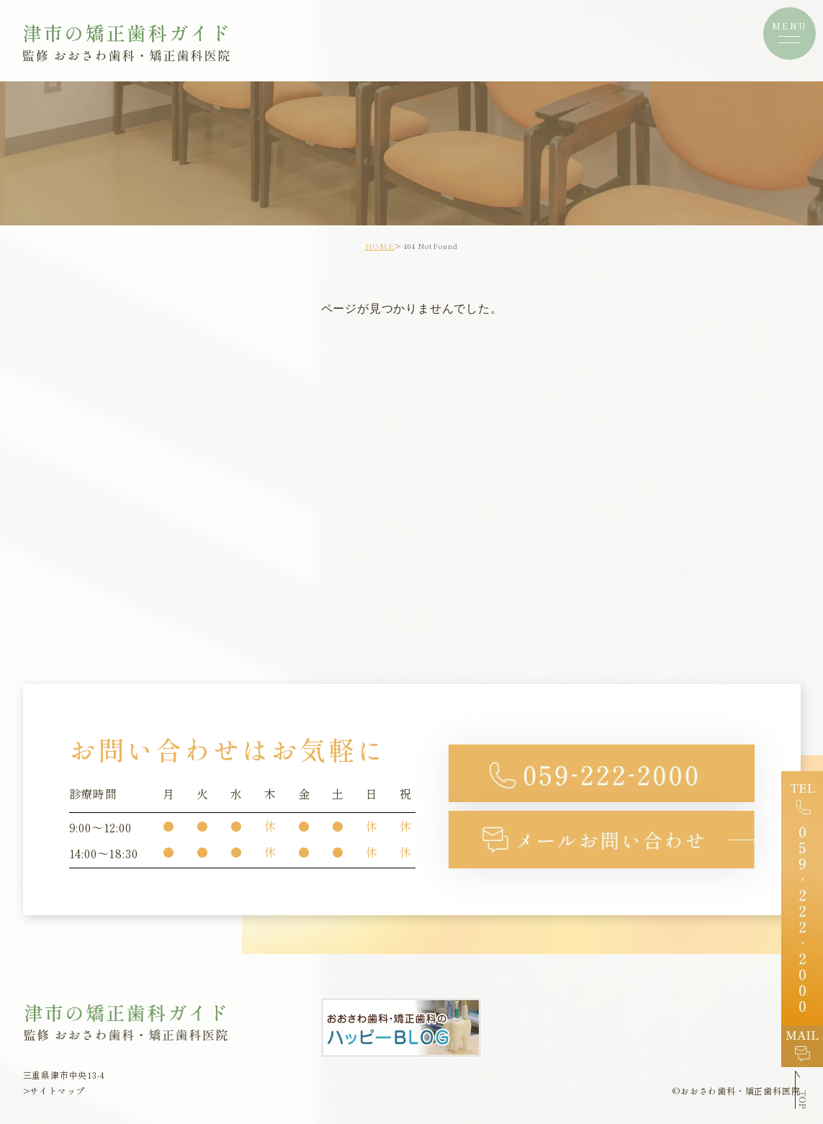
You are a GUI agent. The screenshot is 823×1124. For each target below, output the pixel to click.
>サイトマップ (54, 1090)
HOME (380, 245)
